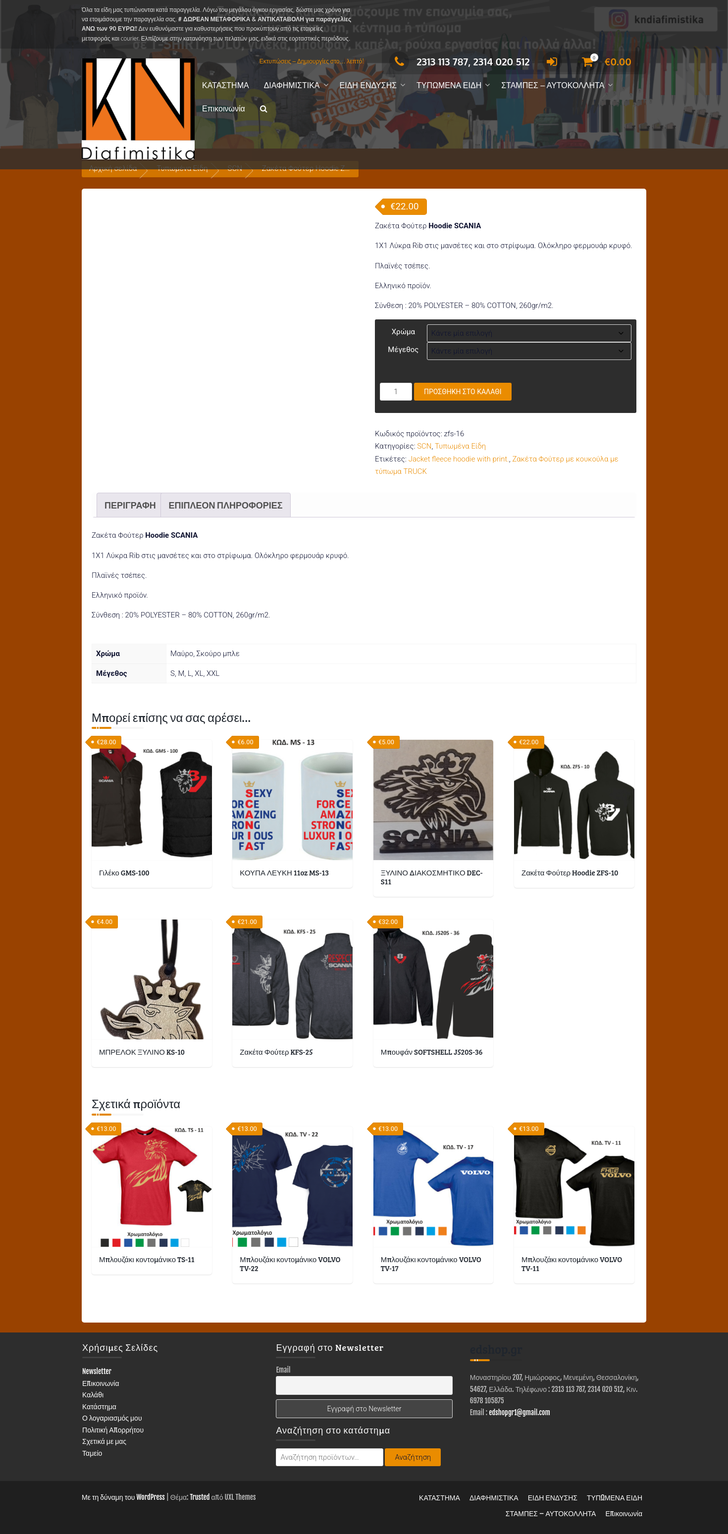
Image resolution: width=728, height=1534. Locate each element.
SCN (424, 446)
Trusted (199, 1497)
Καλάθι (93, 1394)
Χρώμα (403, 331)
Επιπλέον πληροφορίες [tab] (225, 505)
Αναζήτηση (413, 1457)
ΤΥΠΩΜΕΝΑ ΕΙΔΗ (448, 85)
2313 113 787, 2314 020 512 (459, 61)
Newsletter (96, 1371)
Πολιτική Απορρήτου (113, 1430)
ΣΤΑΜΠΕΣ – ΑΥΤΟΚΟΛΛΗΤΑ (552, 85)
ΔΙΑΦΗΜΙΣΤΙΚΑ (292, 85)
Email (283, 1370)
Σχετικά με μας (104, 1441)
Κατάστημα (99, 1406)
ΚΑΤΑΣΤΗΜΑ (225, 85)
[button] (264, 109)
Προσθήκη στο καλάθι (463, 392)
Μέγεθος (403, 349)
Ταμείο (92, 1453)
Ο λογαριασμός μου (112, 1418)
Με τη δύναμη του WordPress (123, 1497)
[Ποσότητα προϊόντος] (396, 392)
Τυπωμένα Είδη (460, 446)
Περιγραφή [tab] (130, 505)
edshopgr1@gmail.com (519, 1412)
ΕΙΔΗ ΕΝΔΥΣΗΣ (368, 85)
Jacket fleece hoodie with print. (459, 459)
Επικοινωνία (223, 108)
